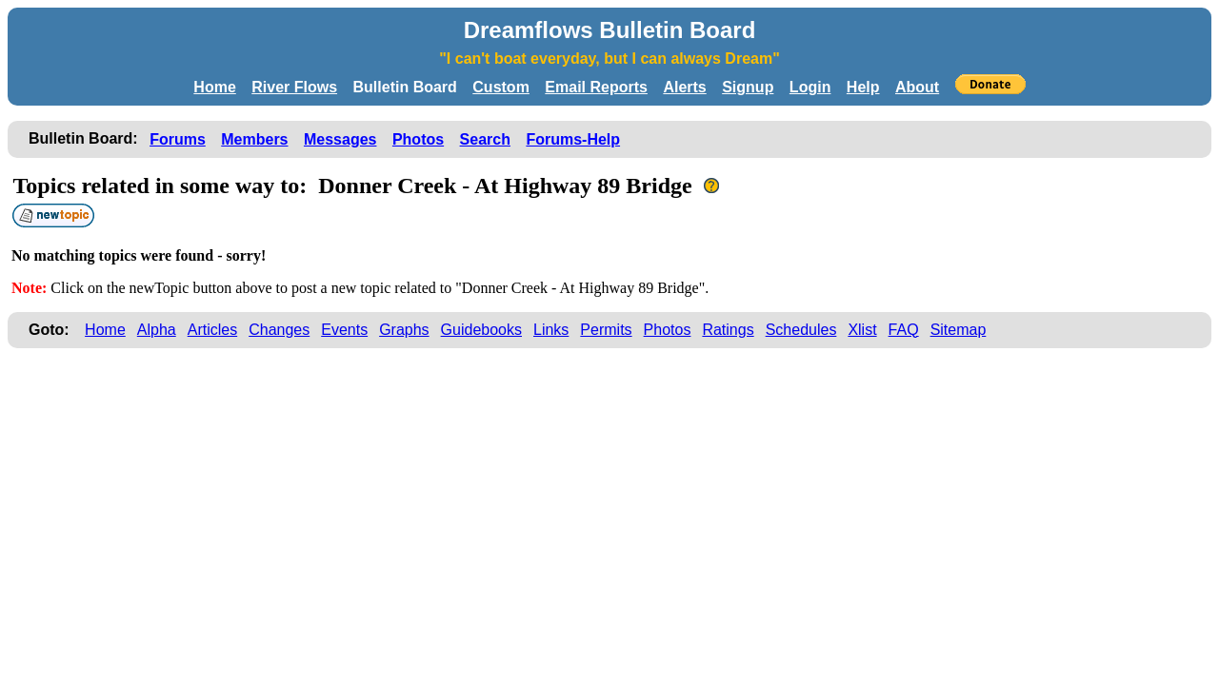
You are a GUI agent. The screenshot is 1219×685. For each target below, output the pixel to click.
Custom (501, 87)
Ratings (727, 330)
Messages (340, 139)
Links (551, 330)
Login (810, 87)
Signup (747, 87)
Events (344, 330)
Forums (178, 139)
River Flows (294, 87)
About (917, 87)
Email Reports (596, 87)
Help (863, 87)
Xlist (862, 330)
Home (214, 87)
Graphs (404, 330)
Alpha (156, 330)
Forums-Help (573, 139)
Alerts (684, 87)
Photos (418, 139)
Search (485, 139)
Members (254, 139)
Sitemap (958, 330)
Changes (279, 330)
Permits (605, 330)
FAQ (904, 330)
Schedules (801, 330)
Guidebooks (481, 330)
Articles (212, 330)
